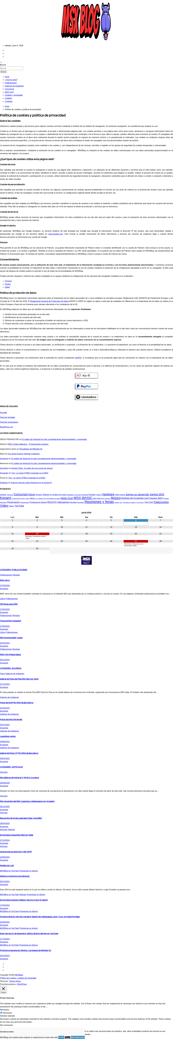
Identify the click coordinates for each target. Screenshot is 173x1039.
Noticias (11, 830)
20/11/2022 (5, 725)
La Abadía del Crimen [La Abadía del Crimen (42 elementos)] (18, 498)
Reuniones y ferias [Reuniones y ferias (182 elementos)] (99, 502)
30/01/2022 (5, 758)
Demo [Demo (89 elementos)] (31, 494)
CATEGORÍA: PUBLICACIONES (13, 569)
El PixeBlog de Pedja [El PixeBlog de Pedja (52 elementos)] (58, 495)
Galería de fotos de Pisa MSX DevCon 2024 (19, 679)
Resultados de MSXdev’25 (31, 449)
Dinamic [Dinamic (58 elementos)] (39, 495)
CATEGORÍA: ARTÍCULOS (11, 767)
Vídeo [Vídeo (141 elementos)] (4, 505)
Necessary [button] (4, 1010)
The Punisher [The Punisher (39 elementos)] (140, 502)
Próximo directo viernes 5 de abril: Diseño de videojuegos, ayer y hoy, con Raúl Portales (40, 916)
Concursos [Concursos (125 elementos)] (21, 494)
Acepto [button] (61, 1037)
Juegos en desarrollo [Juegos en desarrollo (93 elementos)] (137, 494)
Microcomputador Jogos (11, 637)
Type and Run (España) (10, 620)
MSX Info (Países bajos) (10, 654)
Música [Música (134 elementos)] (116, 498)
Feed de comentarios (9, 422)
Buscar (3, 65)
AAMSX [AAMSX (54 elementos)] (3, 495)
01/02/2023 (5, 708)
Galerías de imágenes (14, 86)
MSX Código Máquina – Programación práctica (28, 444)
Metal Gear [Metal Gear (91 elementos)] (67, 498)
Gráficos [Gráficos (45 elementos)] (99, 495)
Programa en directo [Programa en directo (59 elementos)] (38, 502)
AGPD (78, 358)
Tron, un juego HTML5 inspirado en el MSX (29, 473)
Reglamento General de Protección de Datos (49, 301)
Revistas (16, 575)
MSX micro (5, 580)
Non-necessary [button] (6, 1025)
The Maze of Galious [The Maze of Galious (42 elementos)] (129, 502)
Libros (2, 599)
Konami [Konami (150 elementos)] (5, 498)
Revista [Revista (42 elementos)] (116, 502)
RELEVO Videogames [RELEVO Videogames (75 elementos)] (58, 502)
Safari (7, 287)
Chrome (8, 281)
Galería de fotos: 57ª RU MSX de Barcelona (19, 753)
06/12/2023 (5, 660)
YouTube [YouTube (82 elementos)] (19, 506)
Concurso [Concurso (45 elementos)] (10, 495)
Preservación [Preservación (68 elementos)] (13, 502)
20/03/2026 (5, 783)
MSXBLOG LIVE (7, 865)
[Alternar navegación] (1, 62)
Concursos (9, 89)
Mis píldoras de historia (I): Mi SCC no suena (19, 777)
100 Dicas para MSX (9, 604)
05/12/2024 (5, 882)
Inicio (7, 77)
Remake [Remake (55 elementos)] (73, 502)
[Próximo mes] (160, 513)
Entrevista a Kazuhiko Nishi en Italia (16, 835)
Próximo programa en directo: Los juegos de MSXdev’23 (25, 950)
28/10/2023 (5, 956)
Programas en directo (28, 871)
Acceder (3, 413)
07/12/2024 (5, 684)
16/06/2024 (5, 857)
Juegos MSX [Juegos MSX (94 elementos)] (157, 494)
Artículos (3, 772)
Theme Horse (15, 981)
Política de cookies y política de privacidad (18, 978)
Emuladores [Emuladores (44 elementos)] (70, 495)
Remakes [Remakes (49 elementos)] (80, 502)
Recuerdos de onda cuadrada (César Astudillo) (21, 818)
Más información (78, 1037)
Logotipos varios (8, 736)
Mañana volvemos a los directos (15, 876)
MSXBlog (19, 975)
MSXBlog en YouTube (9, 871)
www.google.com (55, 234)
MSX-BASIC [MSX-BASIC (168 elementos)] (83, 498)
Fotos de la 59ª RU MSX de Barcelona (16, 702)
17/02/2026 (5, 609)
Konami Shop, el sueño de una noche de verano (32, 468)
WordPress (22, 984)
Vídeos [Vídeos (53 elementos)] (11, 506)
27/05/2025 (5, 626)
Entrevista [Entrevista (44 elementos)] (85, 495)
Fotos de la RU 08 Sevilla (11, 719)
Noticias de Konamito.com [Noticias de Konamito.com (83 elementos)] (135, 498)
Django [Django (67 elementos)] (46, 494)
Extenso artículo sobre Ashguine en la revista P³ (31, 483)
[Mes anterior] (12, 513)
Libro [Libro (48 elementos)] (27, 498)
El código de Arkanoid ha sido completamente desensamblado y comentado (54, 439)
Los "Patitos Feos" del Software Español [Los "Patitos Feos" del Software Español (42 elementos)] (47, 498)
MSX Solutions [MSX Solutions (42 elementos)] (105, 498)
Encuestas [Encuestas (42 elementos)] (78, 494)
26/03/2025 (5, 823)
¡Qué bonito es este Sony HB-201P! (16, 851)
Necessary (7, 1013)
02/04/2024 (5, 922)
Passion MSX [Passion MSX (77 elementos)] (156, 498)
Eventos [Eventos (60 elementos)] (92, 494)
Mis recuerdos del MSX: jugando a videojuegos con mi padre (27, 801)
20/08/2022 (5, 742)
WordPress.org (6, 427)
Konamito (4, 459)
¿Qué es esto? (11, 80)
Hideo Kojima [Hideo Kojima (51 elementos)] (120, 495)
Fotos (2, 674)
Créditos (8, 98)
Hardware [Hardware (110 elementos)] (108, 494)
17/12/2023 (5, 939)
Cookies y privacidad (14, 95)
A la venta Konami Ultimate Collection (24, 454)
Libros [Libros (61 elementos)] (32, 498)
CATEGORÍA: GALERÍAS (10, 668)
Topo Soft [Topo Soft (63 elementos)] (148, 502)
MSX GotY (9, 92)
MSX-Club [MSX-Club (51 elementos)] (97, 498)
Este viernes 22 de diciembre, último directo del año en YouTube (29, 933)
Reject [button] (67, 1037)
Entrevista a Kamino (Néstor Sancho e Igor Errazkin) (24, 900)
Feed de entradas (7, 417)
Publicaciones (11, 83)
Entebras (4, 483)
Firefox (8, 284)
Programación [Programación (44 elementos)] (24, 502)
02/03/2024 (5, 643)
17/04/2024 (5, 905)
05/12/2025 (5, 807)
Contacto (9, 101)
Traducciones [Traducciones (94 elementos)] (161, 502)
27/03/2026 (5, 586)
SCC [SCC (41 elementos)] (121, 502)
